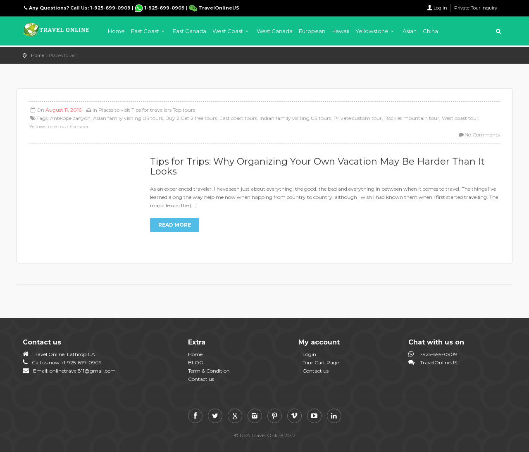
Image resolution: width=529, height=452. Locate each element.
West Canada (275, 31)
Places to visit (114, 110)
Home (116, 31)
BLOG (195, 362)
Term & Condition (209, 371)
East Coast (145, 31)
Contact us (201, 379)
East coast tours (238, 118)
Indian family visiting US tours (295, 118)
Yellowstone (371, 31)
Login (309, 354)
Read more (174, 225)
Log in (440, 8)
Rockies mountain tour (411, 118)
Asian (410, 31)
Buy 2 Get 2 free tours (191, 118)
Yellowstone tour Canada (58, 126)
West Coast (227, 31)
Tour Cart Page (321, 362)
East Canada (189, 31)
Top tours (184, 110)
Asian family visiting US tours (128, 118)
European (312, 31)
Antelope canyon (70, 118)
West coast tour (460, 118)
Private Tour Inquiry (475, 8)
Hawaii (340, 31)
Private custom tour (358, 118)
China (430, 31)
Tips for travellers (151, 110)
